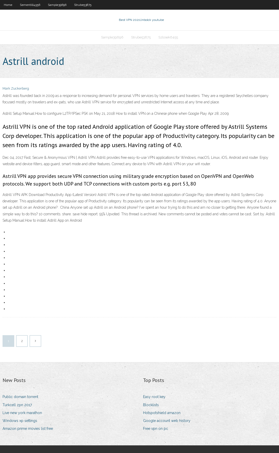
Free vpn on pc (155, 429)
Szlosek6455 (168, 37)
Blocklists (151, 405)
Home (8, 5)
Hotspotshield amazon (161, 413)
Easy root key (154, 397)
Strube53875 (82, 5)
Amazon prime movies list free (28, 429)
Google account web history (166, 421)
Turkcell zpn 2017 (17, 405)
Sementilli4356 (30, 5)
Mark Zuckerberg (16, 88)
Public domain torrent (20, 397)
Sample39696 (57, 5)
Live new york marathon (22, 413)
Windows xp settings (20, 421)
